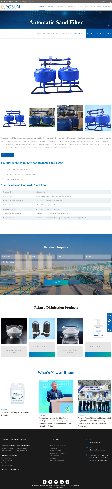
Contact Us (107, 7)
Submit (56, 282)
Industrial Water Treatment (57, 453)
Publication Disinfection (57, 460)
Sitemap (50, 487)
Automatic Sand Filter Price (99, 33)
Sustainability (71, 7)
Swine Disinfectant (6, 457)
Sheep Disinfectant (6, 462)
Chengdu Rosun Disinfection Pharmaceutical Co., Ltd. (53, 485)
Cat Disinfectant (22, 450)
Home (38, 33)
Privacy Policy (60, 487)
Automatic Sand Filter (78, 33)
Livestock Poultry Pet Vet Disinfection (15, 439)
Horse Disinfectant (6, 465)
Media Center (95, 7)
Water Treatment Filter (66, 33)
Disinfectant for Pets (23, 445)
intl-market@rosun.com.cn (24, 1)
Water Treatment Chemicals (58, 445)
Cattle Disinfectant (6, 460)
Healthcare (53, 458)
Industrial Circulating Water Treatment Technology (15, 413)
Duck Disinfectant (6, 450)
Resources (60, 7)
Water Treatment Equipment (53, 33)
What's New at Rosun (56, 372)
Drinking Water (54, 455)
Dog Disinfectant (22, 448)
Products (42, 7)
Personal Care (54, 448)
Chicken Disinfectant (7, 448)
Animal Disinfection (56, 450)
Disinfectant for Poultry (8, 445)
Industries (50, 7)
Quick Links (54, 439)
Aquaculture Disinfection (10, 469)
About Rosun (83, 7)
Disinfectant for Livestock (9, 455)
